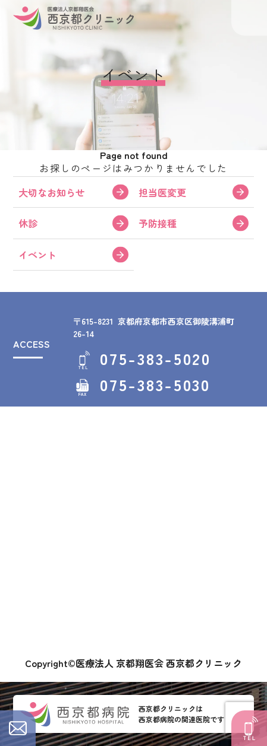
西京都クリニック (73, 18)
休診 (27, 223)
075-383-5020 (155, 359)
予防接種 (158, 223)
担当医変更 (162, 192)
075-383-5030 (155, 385)
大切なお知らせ (51, 192)
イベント (37, 254)
